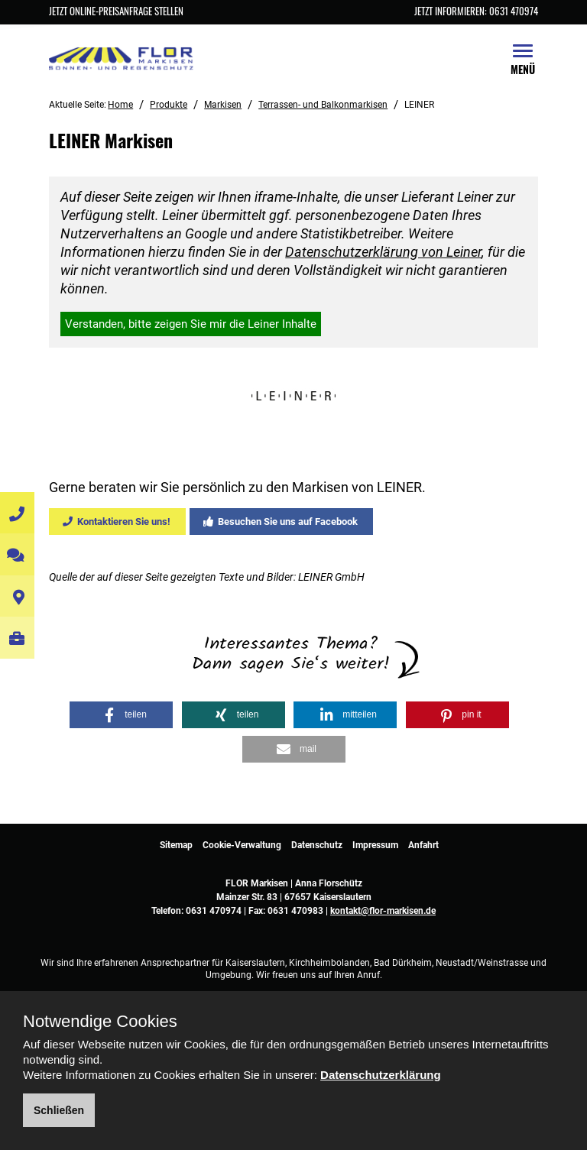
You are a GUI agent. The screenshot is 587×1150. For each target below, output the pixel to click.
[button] (121, 714)
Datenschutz (316, 845)
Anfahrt (423, 845)
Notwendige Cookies (100, 1021)
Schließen (59, 1110)
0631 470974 (214, 910)
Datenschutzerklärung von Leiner (383, 252)
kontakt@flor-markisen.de (383, 910)
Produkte (168, 104)
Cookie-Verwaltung (242, 845)
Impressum (375, 845)
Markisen (223, 104)
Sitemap (176, 845)
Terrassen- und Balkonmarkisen (323, 104)
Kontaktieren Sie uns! (116, 521)
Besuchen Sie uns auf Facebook (280, 521)
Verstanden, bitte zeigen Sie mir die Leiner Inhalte (190, 324)
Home (120, 104)
